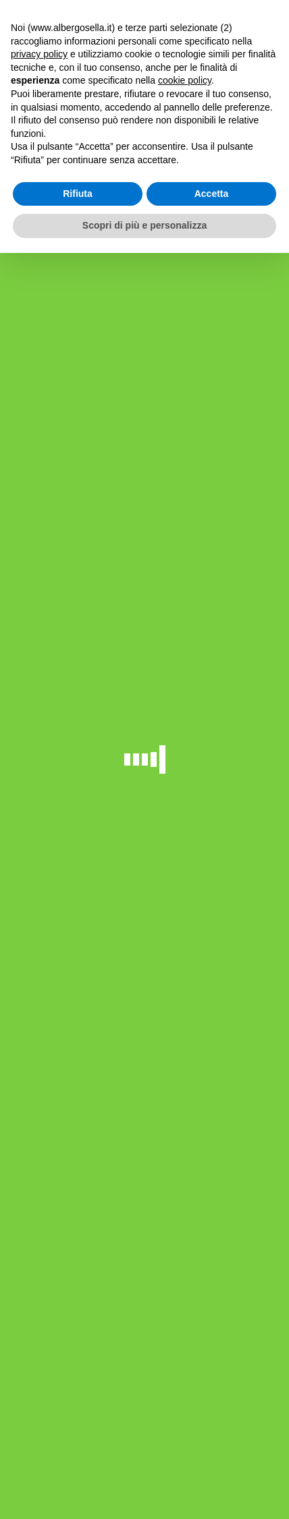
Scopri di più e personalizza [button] (144, 225)
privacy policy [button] (39, 54)
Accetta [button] (211, 193)
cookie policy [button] (184, 80)
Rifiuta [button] (78, 193)
